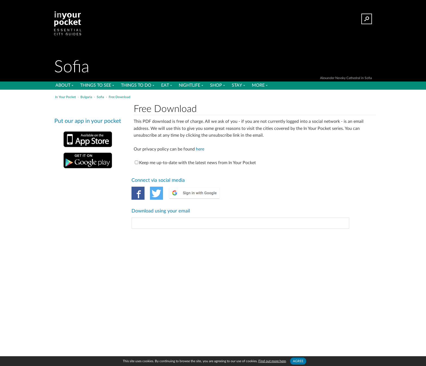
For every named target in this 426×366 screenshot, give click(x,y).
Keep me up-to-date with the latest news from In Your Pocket (195, 163)
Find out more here (272, 361)
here (200, 149)
